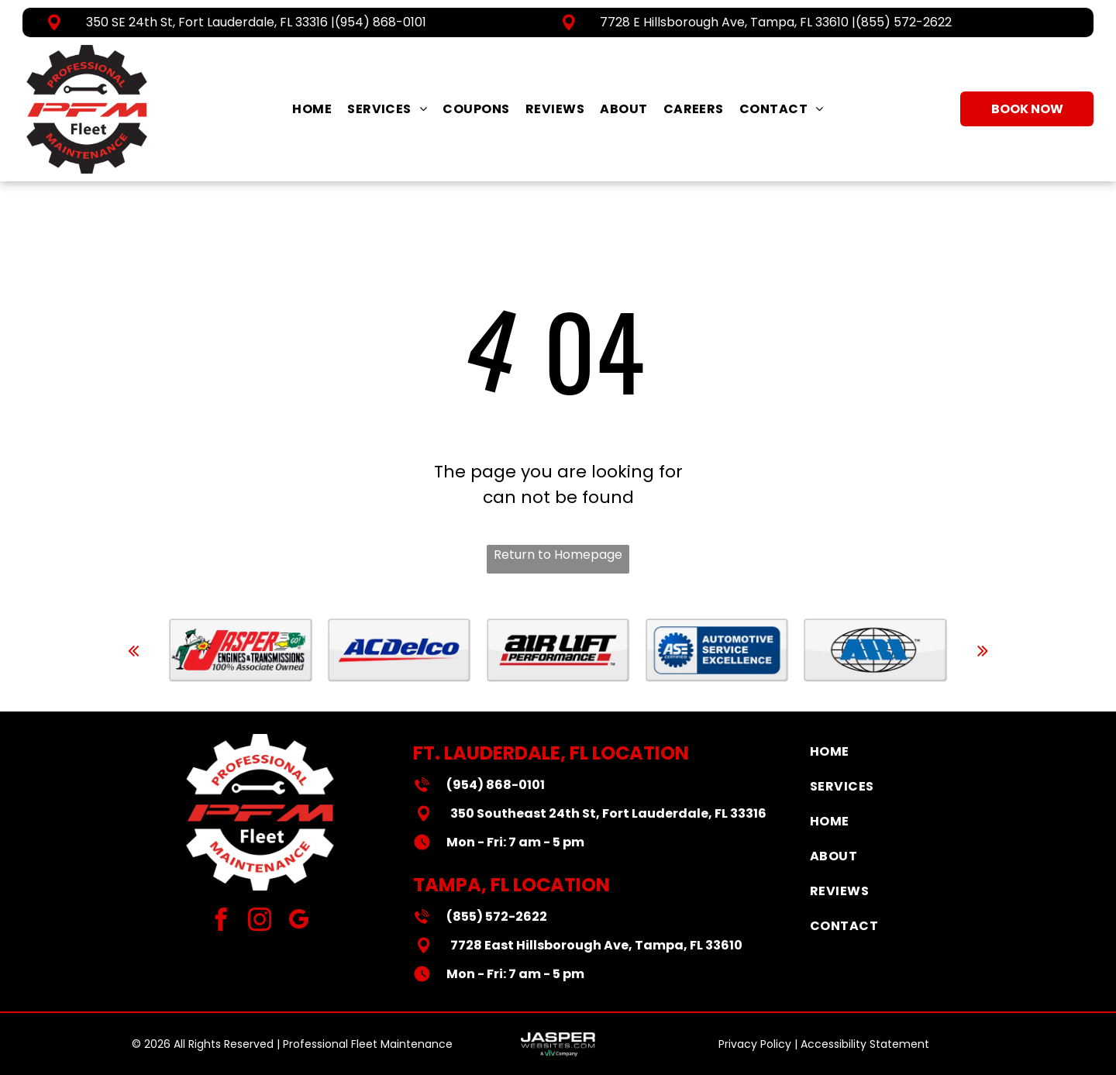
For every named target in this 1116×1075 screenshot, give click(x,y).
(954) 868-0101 (380, 22)
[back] (133, 651)
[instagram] (260, 921)
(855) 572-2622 (904, 22)
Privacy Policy (754, 1044)
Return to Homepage (558, 554)
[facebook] (221, 921)
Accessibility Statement (865, 1044)
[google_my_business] (298, 921)
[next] (983, 651)
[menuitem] (311, 109)
